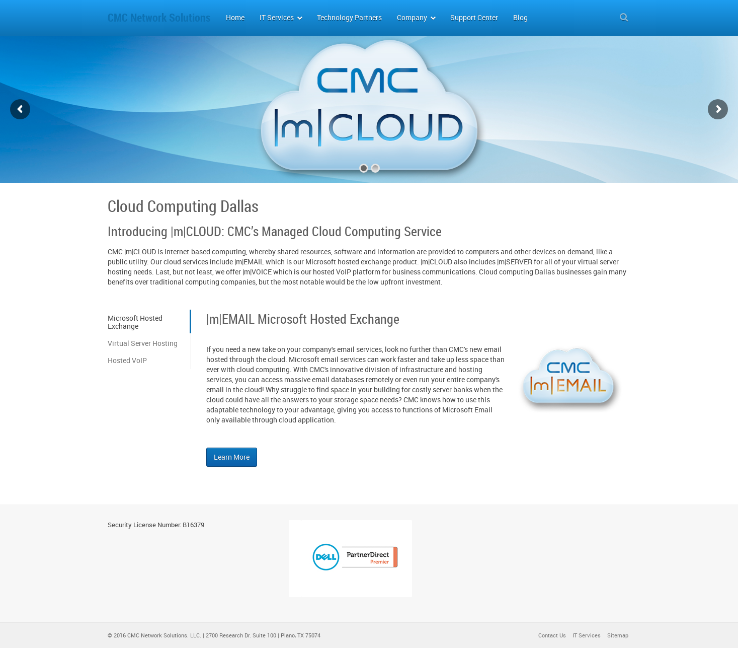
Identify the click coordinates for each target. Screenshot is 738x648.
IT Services (586, 635)
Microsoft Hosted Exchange (135, 322)
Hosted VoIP (127, 360)
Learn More (232, 457)
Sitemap (617, 635)
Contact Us (552, 635)
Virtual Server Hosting (143, 343)
